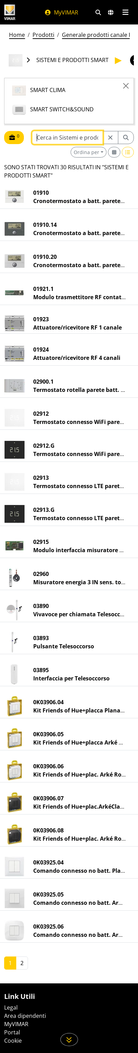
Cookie (13, 1040)
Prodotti (43, 35)
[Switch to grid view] (114, 152)
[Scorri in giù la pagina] (69, 1039)
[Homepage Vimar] (9, 12)
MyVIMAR (61, 12)
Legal (11, 1007)
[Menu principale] (125, 12)
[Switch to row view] (128, 152)
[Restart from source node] (110, 137)
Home (17, 35)
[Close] (126, 86)
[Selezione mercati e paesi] (110, 12)
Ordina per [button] (86, 152)
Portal (12, 1032)
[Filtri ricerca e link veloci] (98, 12)
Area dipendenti (25, 1016)
